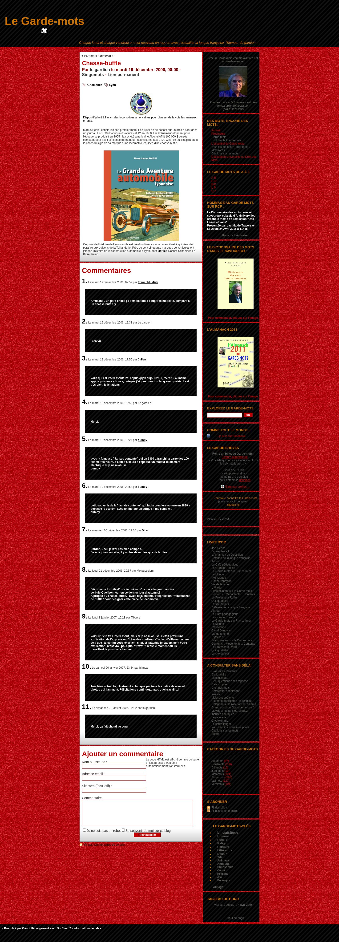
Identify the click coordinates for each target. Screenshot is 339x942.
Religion (223, 843)
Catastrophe (219, 684)
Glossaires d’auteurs (224, 671)
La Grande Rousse (223, 568)
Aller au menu (167, 48)
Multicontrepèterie (222, 697)
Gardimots (217, 764)
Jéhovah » (106, 55)
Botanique (223, 880)
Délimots (216, 767)
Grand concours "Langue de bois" (232, 707)
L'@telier (216, 587)
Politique (222, 873)
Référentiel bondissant (225, 691)
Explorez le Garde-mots (230, 408)
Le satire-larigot (221, 724)
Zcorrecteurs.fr (220, 551)
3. (84, 358)
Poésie (215, 694)
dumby (142, 440)
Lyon (112, 85)
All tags (218, 887)
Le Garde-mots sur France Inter (231, 571)
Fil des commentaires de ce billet (104, 849)
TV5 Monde (218, 577)
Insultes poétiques (222, 714)
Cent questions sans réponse (229, 681)
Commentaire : (93, 798)
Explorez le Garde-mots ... (227, 140)
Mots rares (218, 150)
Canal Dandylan (221, 581)
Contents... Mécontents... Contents (233, 594)
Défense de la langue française (230, 558)
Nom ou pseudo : (94, 762)
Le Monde (217, 574)
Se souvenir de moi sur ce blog (148, 835)
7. (84, 529)
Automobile (94, 85)
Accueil (211, 518)
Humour (223, 836)
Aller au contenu (146, 48)
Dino (145, 530)
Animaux (223, 860)
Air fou (215, 561)
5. (84, 438)
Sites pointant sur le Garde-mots (231, 591)
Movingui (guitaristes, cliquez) (230, 710)
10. (86, 666)
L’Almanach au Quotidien (227, 554)
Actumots (217, 761)
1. (84, 281)
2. (84, 321)
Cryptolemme (219, 720)
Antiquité (223, 863)
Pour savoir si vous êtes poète (230, 727)
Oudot (221, 870)
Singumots (93, 74)
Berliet (162, 251)
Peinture (223, 847)
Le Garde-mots (45, 21)
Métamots (217, 774)
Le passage (218, 717)
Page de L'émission (235, 235)
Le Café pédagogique (224, 564)
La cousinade (219, 677)
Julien (142, 359)
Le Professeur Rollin (224, 597)
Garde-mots (218, 137)
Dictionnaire (218, 674)
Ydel (220, 857)
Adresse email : (93, 774)
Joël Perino (218, 548)
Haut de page (235, 918)
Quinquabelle (219, 600)
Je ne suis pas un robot (104, 835)
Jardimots (217, 770)
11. (86, 706)
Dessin (222, 854)
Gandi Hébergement (35, 928)
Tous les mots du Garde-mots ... (231, 147)
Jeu (219, 877)
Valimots (216, 780)
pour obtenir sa (235, 480)
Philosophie (225, 867)
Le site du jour (220, 604)
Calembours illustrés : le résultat (231, 701)
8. (84, 569)
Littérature (224, 850)
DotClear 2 (64, 928)
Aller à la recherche (190, 48)
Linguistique (227, 832)
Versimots (217, 784)
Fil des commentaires (224, 811)
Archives (224, 518)
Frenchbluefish (148, 282)
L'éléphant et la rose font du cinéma (233, 704)
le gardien (100, 69)
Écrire (215, 734)
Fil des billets (219, 807)
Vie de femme (220, 584)
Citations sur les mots (224, 153)
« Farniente (89, 55)
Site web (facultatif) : (97, 786)
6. (84, 485)
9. (84, 616)
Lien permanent (123, 74)
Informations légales (87, 928)
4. (84, 401)
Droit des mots (220, 687)
